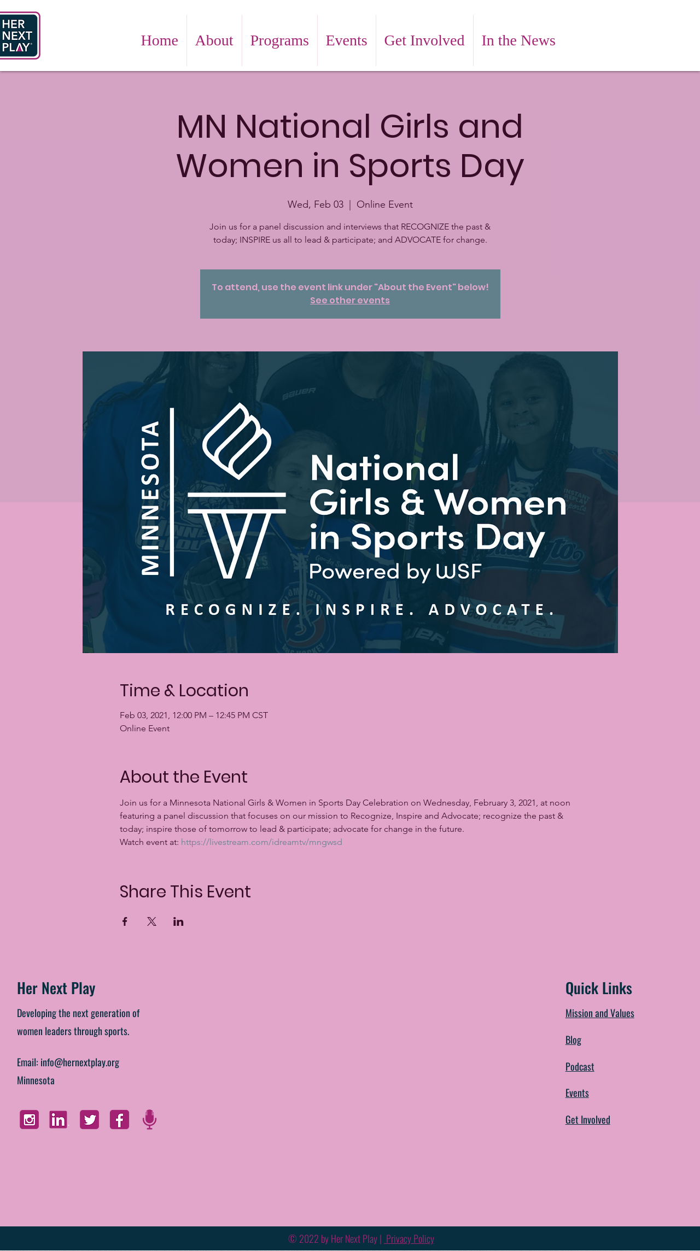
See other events (350, 300)
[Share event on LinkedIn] (178, 921)
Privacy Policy (409, 1238)
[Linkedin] (59, 1119)
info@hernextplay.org (79, 1062)
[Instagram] (29, 1119)
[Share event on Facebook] (125, 921)
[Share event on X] (152, 921)
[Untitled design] (149, 1119)
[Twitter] (89, 1119)
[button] (214, 40)
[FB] (119, 1119)
